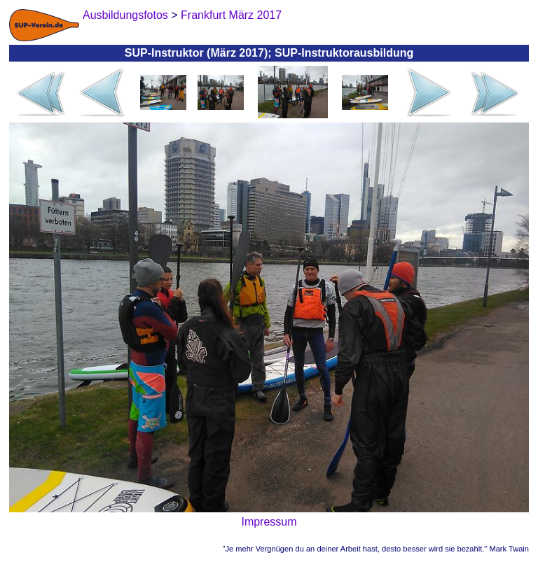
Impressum (268, 522)
